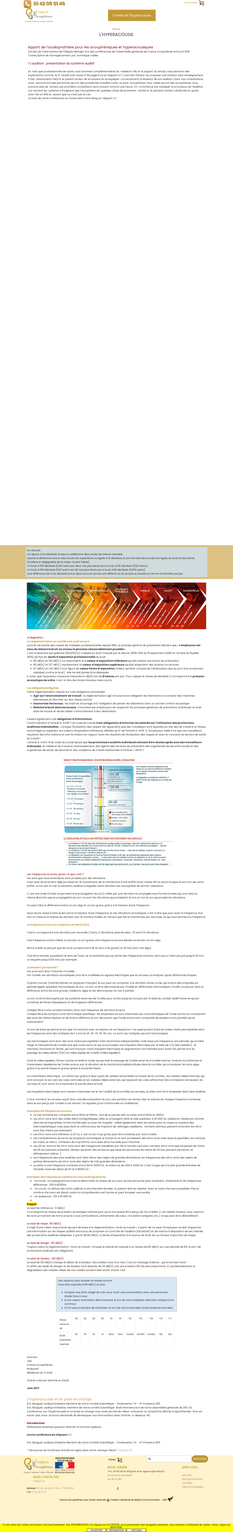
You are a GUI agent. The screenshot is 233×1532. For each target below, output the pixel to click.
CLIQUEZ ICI (125, 1450)
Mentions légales (192, 1487)
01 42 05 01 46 (49, 3)
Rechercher (200, 1458)
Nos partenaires (192, 1479)
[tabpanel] (116, 32)
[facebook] (117, 1488)
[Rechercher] (168, 1459)
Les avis (187, 1475)
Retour (116, 29)
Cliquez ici (39, 1481)
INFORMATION (116, 1530)
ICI (119, 74)
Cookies (187, 1483)
